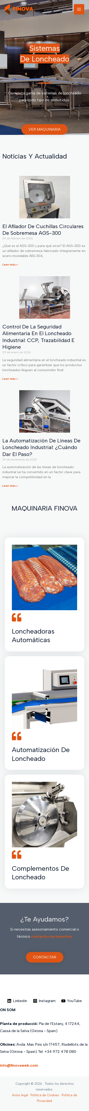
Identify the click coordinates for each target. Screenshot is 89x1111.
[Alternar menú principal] (79, 9)
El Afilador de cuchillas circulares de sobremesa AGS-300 (43, 229)
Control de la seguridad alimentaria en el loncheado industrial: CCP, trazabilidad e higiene (38, 336)
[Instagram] (44, 1001)
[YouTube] (72, 1001)
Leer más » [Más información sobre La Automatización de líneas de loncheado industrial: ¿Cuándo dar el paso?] (10, 485)
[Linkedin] (16, 1001)
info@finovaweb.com (19, 1065)
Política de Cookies (45, 1095)
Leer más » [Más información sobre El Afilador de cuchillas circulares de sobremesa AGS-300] (10, 264)
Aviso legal (20, 1095)
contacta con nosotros (51, 936)
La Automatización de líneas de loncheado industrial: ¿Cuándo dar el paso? (41, 447)
